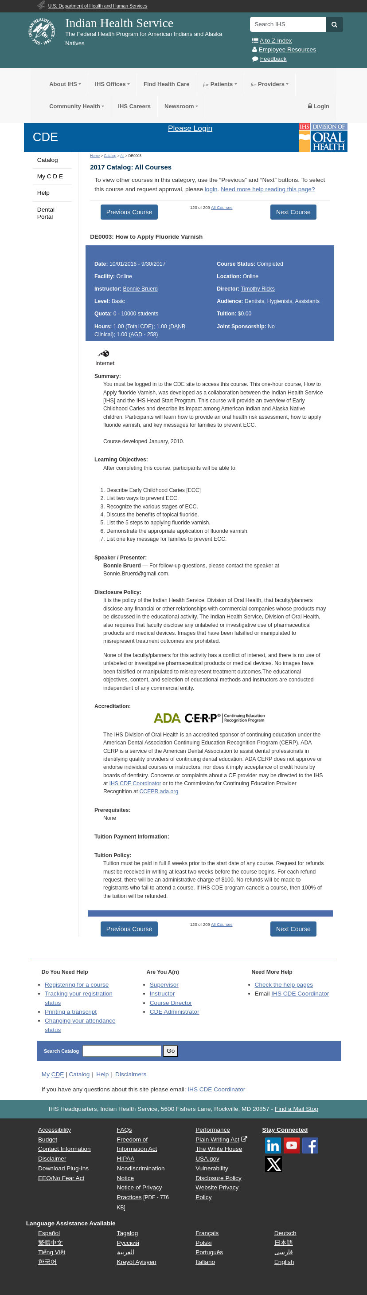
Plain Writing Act (217, 1139)
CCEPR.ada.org (159, 791)
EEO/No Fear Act (61, 1178)
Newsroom (179, 106)
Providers (268, 84)
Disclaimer (52, 1158)
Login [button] (318, 106)
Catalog (47, 160)
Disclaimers (130, 1074)
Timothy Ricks (257, 289)
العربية (125, 1252)
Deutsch (285, 1233)
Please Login (190, 128)
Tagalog (127, 1233)
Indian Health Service (119, 23)
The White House (218, 1148)
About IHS (63, 84)
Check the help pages (284, 984)
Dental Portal (46, 213)
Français (207, 1233)
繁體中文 (50, 1243)
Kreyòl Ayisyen (136, 1262)
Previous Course (129, 212)
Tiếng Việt (51, 1252)
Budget (47, 1139)
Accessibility (54, 1129)
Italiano (205, 1262)
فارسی (283, 1252)
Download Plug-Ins (63, 1168)
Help (43, 192)
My (53, 1074)
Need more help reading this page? (268, 189)
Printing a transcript (71, 1011)
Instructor (162, 993)
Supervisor (164, 984)
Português (209, 1252)
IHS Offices (110, 84)
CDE (45, 137)
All (122, 156)
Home (95, 156)
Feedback (273, 58)
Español (49, 1233)
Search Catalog (61, 1051)
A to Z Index (276, 40)
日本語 (283, 1243)
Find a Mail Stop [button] (296, 1109)
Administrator (174, 1011)
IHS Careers (134, 106)
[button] (334, 24)
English (284, 1262)
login (211, 189)
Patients (218, 84)
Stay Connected (285, 1129)
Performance (212, 1129)
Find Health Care (166, 84)
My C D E (50, 176)
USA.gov (207, 1158)
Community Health (74, 106)
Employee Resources (287, 49)
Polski (203, 1243)
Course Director (171, 1003)
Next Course (293, 212)
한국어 (47, 1262)
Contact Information (64, 1148)
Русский (128, 1243)
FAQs (124, 1129)
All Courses (222, 207)
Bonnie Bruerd (140, 289)
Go (171, 1050)
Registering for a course (77, 984)
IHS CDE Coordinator (135, 783)
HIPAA (126, 1158)
